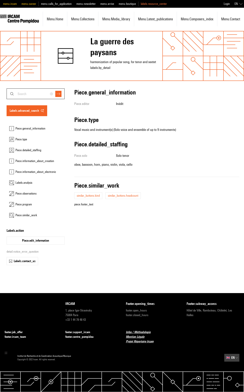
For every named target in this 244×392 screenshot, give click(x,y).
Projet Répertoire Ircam (142, 342)
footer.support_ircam (80, 332)
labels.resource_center (154, 4)
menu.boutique (127, 4)
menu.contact (230, 19)
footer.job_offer (16, 332)
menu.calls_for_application (56, 4)
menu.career (28, 4)
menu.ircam (10, 4)
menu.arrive (107, 4)
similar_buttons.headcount (123, 195)
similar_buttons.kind (88, 195)
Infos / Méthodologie (140, 332)
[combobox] (36, 93)
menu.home (55, 19)
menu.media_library (116, 19)
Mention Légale (137, 337)
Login (227, 4)
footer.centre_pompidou (81, 337)
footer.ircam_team (18, 337)
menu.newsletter (86, 4)
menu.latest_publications (155, 19)
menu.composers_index (197, 19)
